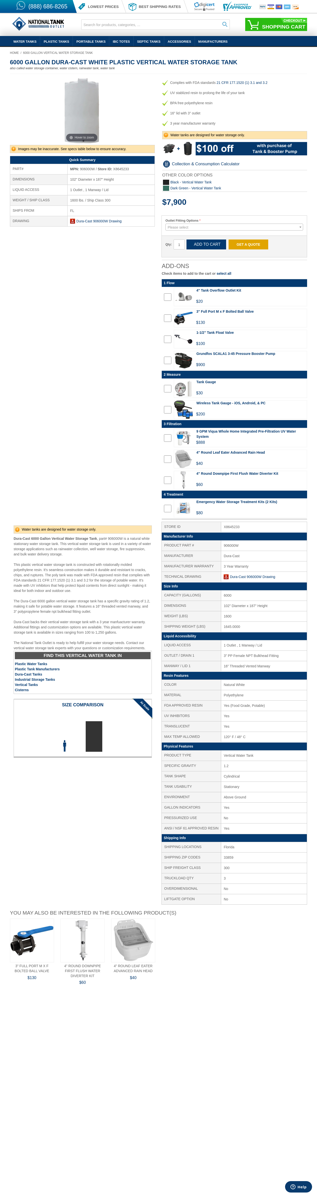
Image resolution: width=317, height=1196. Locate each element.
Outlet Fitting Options (182, 220)
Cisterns (22, 690)
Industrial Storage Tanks (35, 680)
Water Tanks (24, 41)
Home (14, 53)
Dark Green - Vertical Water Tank (195, 188)
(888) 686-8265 (47, 6)
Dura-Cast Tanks (28, 674)
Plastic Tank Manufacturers (37, 669)
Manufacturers (213, 41)
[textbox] (234, 227)
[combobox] (155, 24)
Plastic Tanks (56, 41)
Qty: (168, 244)
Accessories (179, 41)
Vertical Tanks (26, 685)
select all (224, 273)
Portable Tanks (91, 41)
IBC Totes (121, 41)
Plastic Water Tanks (31, 664)
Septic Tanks (148, 41)
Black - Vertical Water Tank (191, 182)
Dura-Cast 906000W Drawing (99, 221)
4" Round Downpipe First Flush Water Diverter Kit (82, 971)
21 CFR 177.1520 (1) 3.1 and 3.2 (242, 83)
